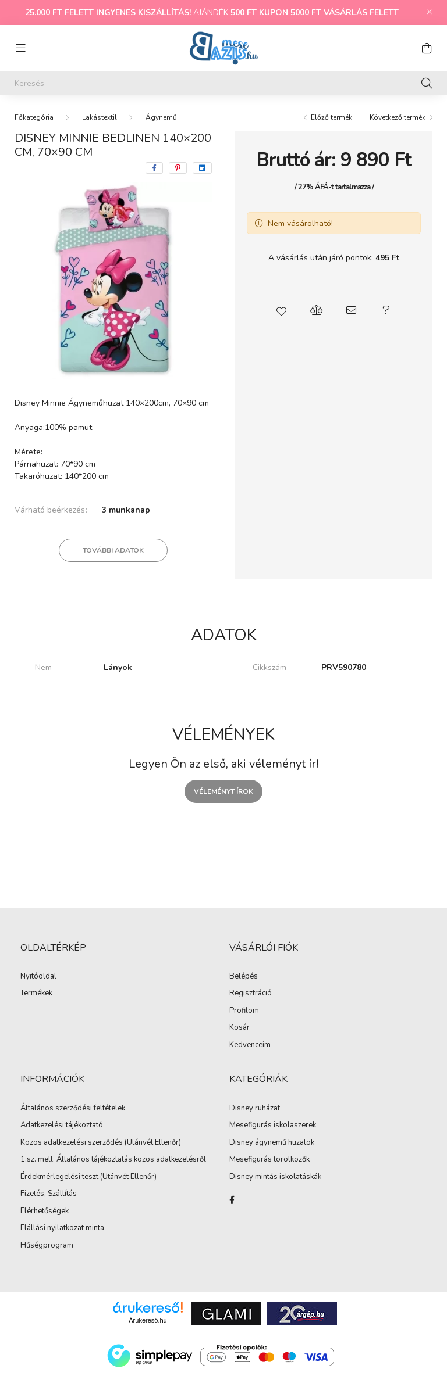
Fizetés (32, 1194)
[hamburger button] (20, 48)
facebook (231, 1200)
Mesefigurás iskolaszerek (272, 1125)
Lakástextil (99, 117)
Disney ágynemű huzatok (271, 1143)
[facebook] (154, 168)
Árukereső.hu (147, 1320)
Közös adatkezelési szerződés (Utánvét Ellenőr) (100, 1143)
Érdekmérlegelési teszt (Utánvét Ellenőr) (88, 1177)
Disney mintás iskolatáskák (275, 1177)
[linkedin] (202, 168)
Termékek (36, 993)
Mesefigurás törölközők (269, 1159)
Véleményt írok (223, 791)
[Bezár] (429, 12)
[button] (281, 310)
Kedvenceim (250, 1045)
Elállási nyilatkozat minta (62, 1228)
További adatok (113, 550)
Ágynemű (161, 117)
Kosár (239, 1028)
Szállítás (62, 1194)
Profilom (244, 1011)
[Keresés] (223, 83)
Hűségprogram (46, 1245)
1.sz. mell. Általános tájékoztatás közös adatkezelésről (113, 1159)
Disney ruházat (254, 1108)
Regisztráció (250, 993)
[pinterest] (178, 168)
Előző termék (331, 117)
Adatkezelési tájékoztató (61, 1125)
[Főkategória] (34, 117)
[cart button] (426, 48)
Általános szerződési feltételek (72, 1108)
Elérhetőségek (44, 1211)
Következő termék (397, 117)
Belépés (243, 976)
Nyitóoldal (38, 976)
